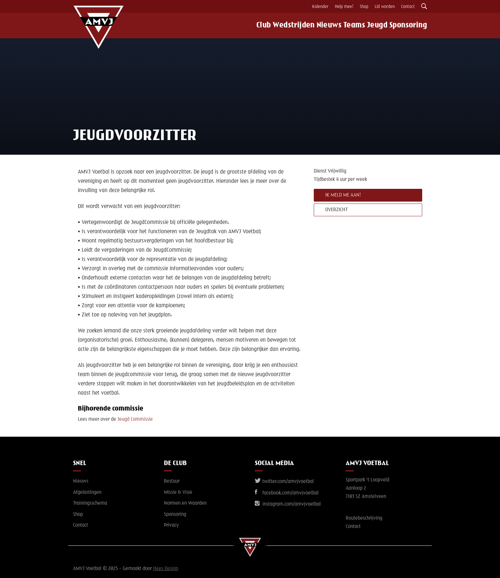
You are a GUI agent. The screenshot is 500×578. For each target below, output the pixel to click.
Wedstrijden (288, 25)
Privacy (171, 525)
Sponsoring (412, 25)
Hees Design (165, 568)
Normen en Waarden (185, 503)
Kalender (320, 6)
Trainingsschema (90, 503)
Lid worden (385, 6)
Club (256, 25)
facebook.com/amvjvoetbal (287, 493)
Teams (353, 25)
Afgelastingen (87, 492)
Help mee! (344, 6)
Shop (364, 6)
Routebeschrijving (364, 518)
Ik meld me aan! (343, 195)
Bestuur (172, 481)
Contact (408, 6)
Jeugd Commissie (135, 419)
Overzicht (336, 209)
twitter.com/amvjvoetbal (284, 481)
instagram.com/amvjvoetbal (288, 504)
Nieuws (324, 25)
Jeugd (379, 25)
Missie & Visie (178, 492)
